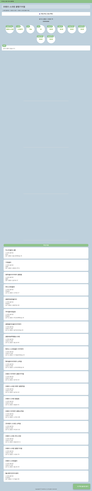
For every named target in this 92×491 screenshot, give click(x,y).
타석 (38, 26)
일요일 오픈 (40, 36)
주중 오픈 (50, 26)
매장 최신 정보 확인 (47, 14)
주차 (28, 26)
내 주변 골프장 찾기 (82, 486)
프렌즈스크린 (9, 26)
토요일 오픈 (71, 26)
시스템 (18, 26)
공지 (4, 45)
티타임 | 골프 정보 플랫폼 (7, 1)
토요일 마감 (81, 26)
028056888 (46, 21)
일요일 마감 (50, 36)
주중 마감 (60, 26)
